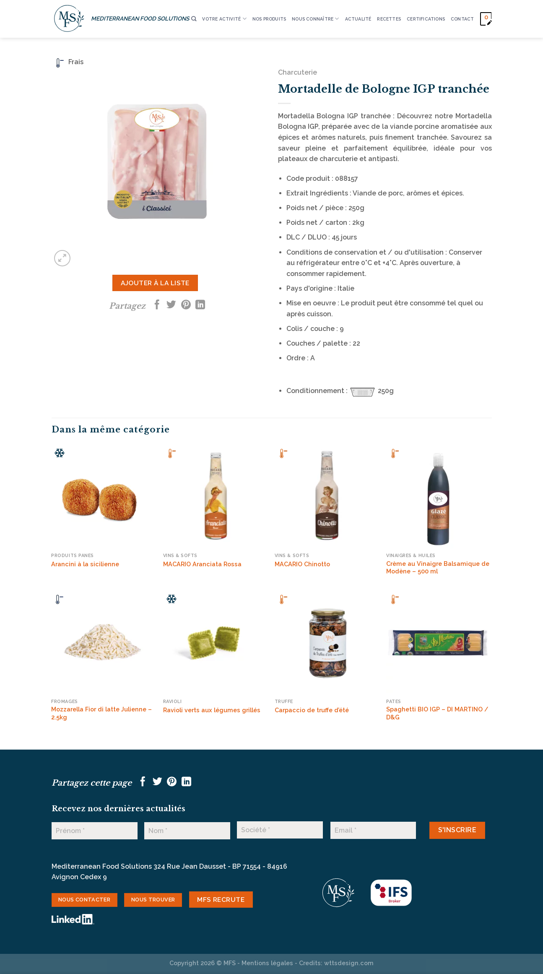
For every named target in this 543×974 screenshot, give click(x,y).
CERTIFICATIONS (426, 18)
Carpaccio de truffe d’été (312, 710)
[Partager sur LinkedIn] (200, 305)
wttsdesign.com (349, 962)
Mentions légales (267, 962)
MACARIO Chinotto (302, 564)
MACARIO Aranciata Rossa (202, 564)
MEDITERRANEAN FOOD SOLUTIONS (140, 18)
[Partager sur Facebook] (157, 305)
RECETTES (389, 18)
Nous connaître (315, 19)
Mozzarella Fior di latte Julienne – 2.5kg (101, 713)
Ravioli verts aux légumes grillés (211, 710)
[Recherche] (193, 19)
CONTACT (462, 18)
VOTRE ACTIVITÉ (224, 19)
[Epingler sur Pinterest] (186, 305)
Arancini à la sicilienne (85, 564)
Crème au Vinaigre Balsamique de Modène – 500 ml (437, 567)
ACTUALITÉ (358, 18)
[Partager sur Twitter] (171, 305)
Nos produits (269, 18)
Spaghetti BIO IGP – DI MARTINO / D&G (437, 713)
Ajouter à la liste (155, 283)
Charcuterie (297, 72)
